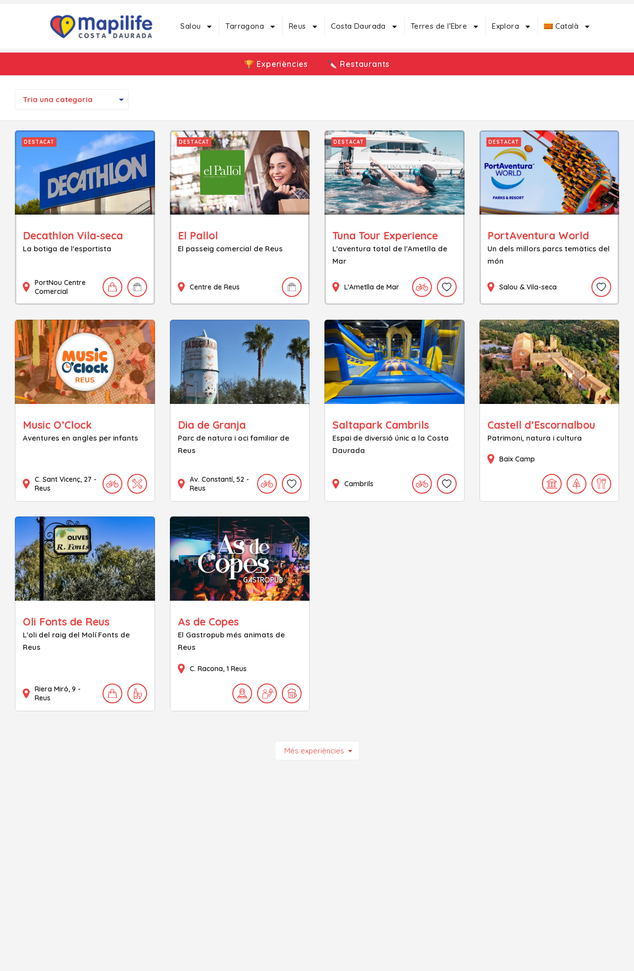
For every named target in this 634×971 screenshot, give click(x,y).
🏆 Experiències (275, 64)
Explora (511, 26)
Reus (303, 26)
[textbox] (71, 100)
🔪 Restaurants (359, 64)
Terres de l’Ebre (445, 26)
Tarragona (250, 26)
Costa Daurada (364, 26)
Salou (196, 26)
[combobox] (72, 99)
